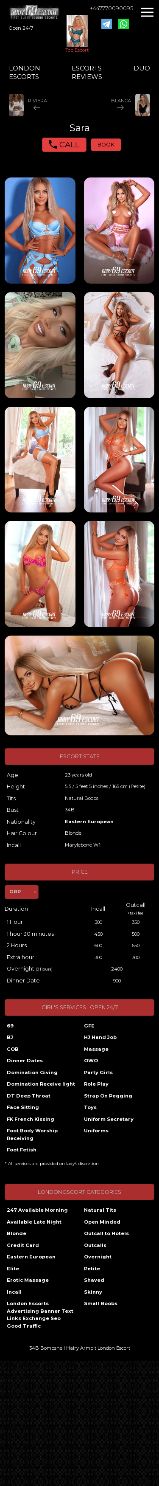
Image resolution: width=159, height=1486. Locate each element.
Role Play (96, 1084)
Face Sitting (23, 1107)
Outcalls (95, 1245)
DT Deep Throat (28, 1096)
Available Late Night (34, 1222)
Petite (92, 1269)
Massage (96, 1049)
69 (10, 1026)
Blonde (16, 1233)
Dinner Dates (25, 1061)
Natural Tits (100, 1210)
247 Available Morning (37, 1210)
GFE (89, 1026)
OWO (91, 1061)
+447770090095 (111, 8)
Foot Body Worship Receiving (32, 1134)
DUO (142, 68)
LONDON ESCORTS (24, 72)
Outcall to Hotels (106, 1233)
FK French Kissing (30, 1119)
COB (13, 1049)
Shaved (94, 1280)
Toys (90, 1107)
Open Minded (102, 1222)
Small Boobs (100, 1303)
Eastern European (89, 822)
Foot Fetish (21, 1150)
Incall (14, 1292)
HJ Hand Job (100, 1037)
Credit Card (23, 1245)
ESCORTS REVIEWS (87, 72)
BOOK (106, 144)
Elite (13, 1269)
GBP (15, 892)
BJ (10, 1037)
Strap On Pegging (108, 1096)
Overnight (98, 1257)
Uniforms (96, 1131)
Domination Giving (32, 1072)
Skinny (93, 1292)
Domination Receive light (41, 1084)
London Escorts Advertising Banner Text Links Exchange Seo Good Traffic (40, 1314)
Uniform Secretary (109, 1119)
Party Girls (98, 1072)
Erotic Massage (28, 1280)
